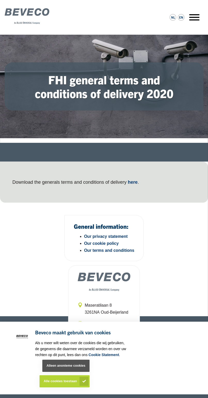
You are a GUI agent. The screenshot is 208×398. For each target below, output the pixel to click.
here (133, 182)
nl (173, 17)
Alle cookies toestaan (60, 381)
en (181, 17)
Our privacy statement (106, 236)
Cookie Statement (104, 355)
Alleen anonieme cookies (65, 365)
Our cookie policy (101, 243)
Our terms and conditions (109, 250)
